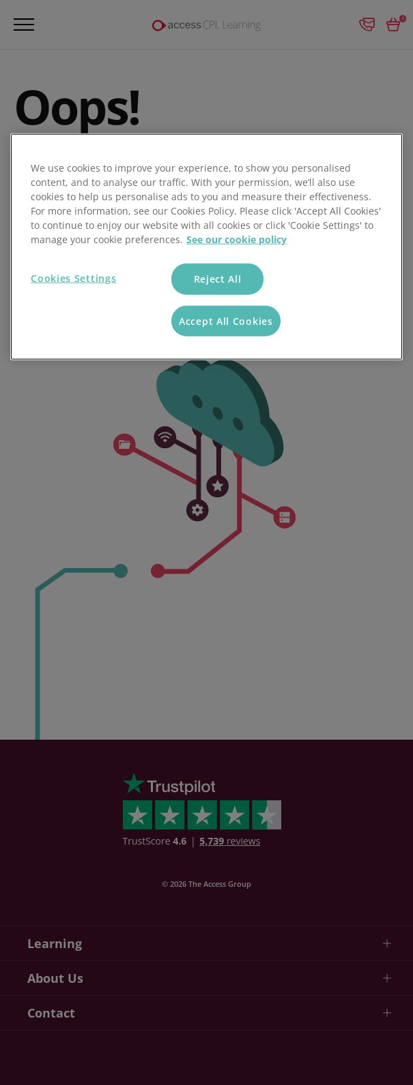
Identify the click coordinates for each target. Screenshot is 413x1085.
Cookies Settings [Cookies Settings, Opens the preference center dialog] (73, 278)
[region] (206, 246)
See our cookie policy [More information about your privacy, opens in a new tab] (236, 239)
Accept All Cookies (226, 320)
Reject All (218, 278)
